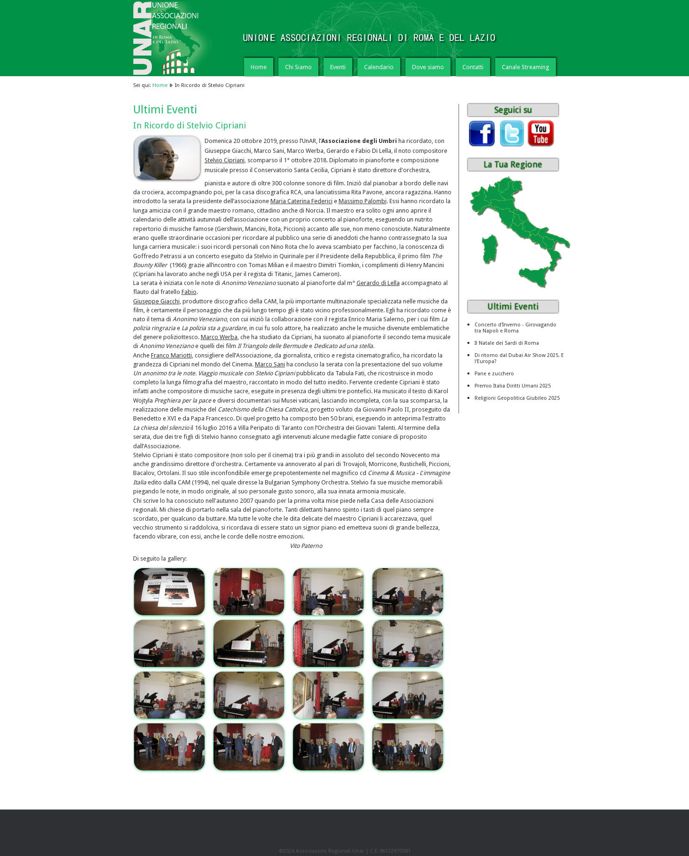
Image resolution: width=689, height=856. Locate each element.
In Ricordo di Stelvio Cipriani (189, 125)
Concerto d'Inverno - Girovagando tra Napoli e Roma (515, 328)
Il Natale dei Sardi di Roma (507, 343)
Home (259, 67)
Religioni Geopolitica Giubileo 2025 (517, 398)
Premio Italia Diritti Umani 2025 (513, 386)
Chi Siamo (298, 67)
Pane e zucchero (494, 374)
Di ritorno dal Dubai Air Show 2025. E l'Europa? (519, 358)
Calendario (379, 67)
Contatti (472, 67)
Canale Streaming (525, 67)
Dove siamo (428, 67)
